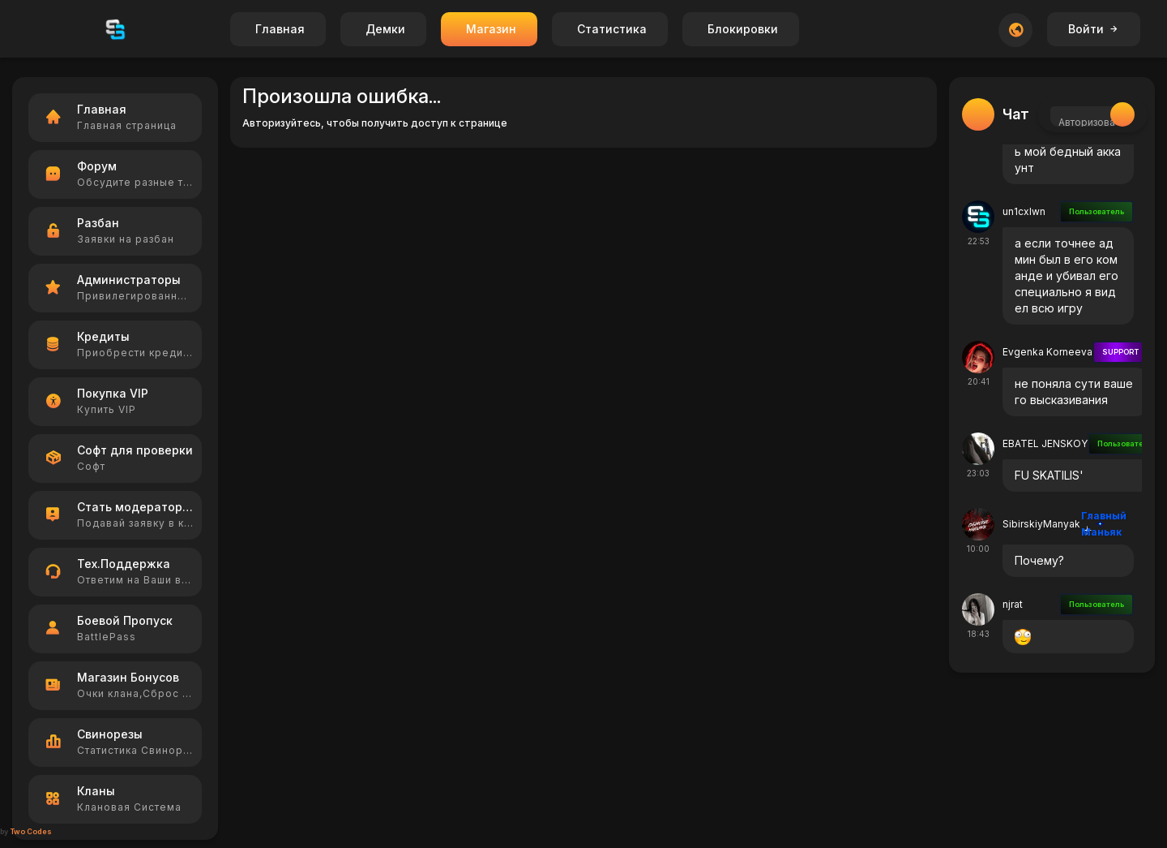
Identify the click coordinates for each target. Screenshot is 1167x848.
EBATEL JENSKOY (1045, 443)
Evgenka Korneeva (1047, 352)
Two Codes (31, 831)
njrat (1012, 604)
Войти (1093, 29)
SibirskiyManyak (1041, 524)
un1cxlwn (1023, 211)
